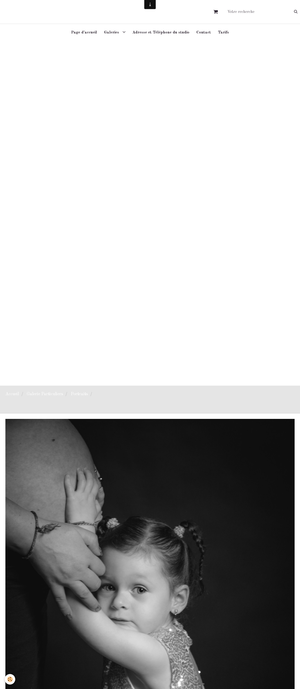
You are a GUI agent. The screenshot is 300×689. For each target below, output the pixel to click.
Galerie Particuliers (45, 394)
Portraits (79, 394)
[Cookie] (10, 679)
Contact (203, 32)
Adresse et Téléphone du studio (160, 32)
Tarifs (223, 32)
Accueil (12, 394)
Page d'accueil (84, 32)
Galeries (112, 32)
